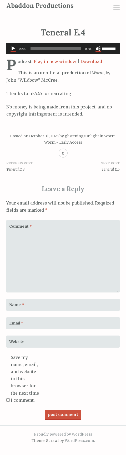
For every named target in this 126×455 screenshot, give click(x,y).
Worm (109, 136)
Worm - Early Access (63, 142)
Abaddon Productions (40, 6)
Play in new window (55, 61)
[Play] (13, 48)
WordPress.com (79, 440)
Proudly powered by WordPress (63, 434)
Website (16, 341)
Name (16, 304)
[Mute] (98, 48)
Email (16, 323)
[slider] (56, 48)
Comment (20, 226)
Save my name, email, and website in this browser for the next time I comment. (25, 379)
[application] (63, 48)
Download (91, 61)
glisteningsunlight (82, 136)
